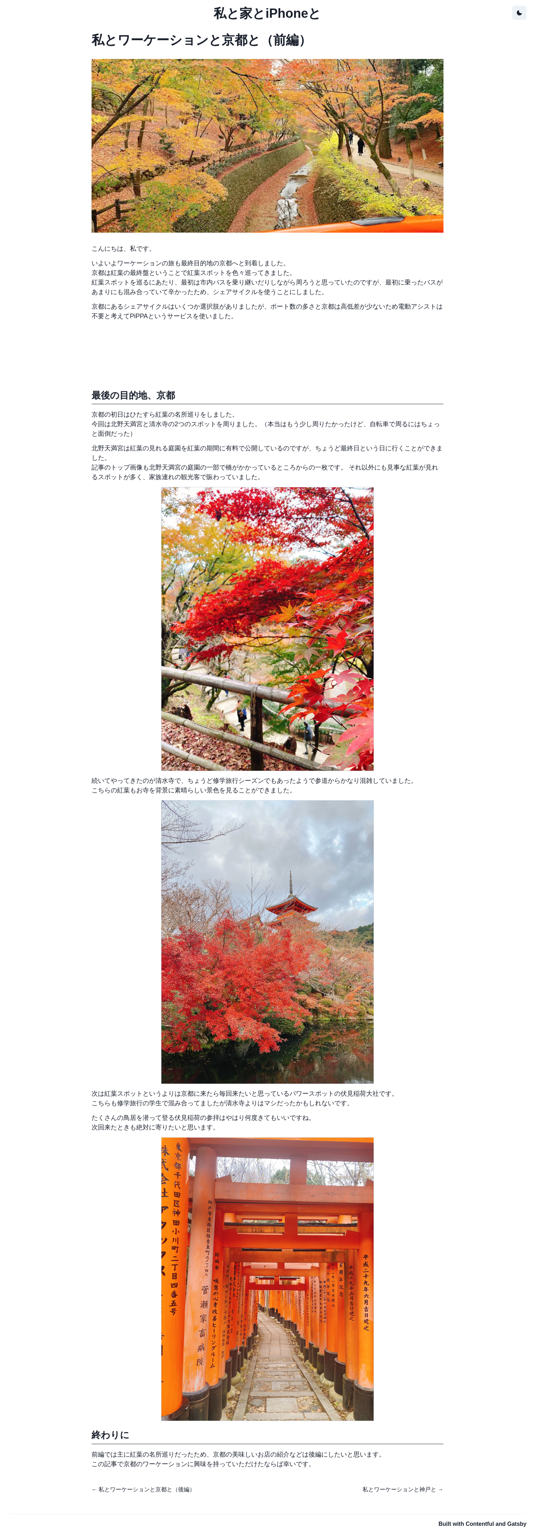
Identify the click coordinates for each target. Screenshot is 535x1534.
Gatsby (516, 1524)
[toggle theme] (519, 13)
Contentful (479, 1524)
